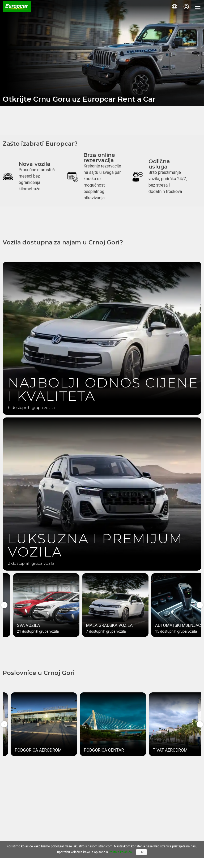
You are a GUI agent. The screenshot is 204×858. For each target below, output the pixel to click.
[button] (174, 6)
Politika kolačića (120, 852)
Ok (141, 852)
